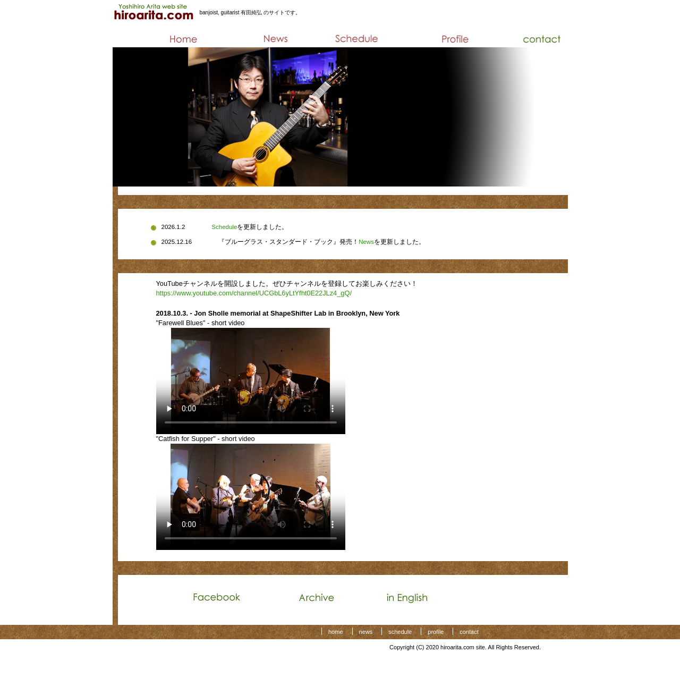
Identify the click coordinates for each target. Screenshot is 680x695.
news (366, 632)
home (335, 632)
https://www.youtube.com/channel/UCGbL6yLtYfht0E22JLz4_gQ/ (254, 293)
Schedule (224, 227)
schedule (400, 632)
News (366, 242)
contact (469, 632)
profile (436, 632)
